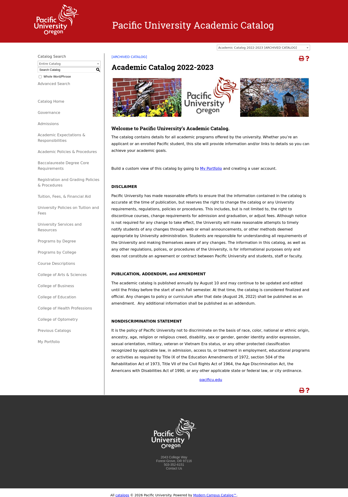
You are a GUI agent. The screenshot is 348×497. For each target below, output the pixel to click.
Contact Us (174, 468)
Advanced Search (54, 84)
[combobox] (263, 47)
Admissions (48, 124)
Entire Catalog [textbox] (50, 63)
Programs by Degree (57, 241)
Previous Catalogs (54, 330)
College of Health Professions (65, 308)
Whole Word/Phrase (57, 76)
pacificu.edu (210, 380)
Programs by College (57, 252)
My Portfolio (211, 168)
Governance (49, 112)
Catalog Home (51, 101)
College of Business (56, 286)
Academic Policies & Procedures (67, 152)
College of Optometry (58, 319)
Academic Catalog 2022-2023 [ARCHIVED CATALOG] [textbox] (257, 47)
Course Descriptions (56, 263)
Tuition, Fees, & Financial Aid (64, 196)
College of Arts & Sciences (62, 274)
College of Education (57, 297)
